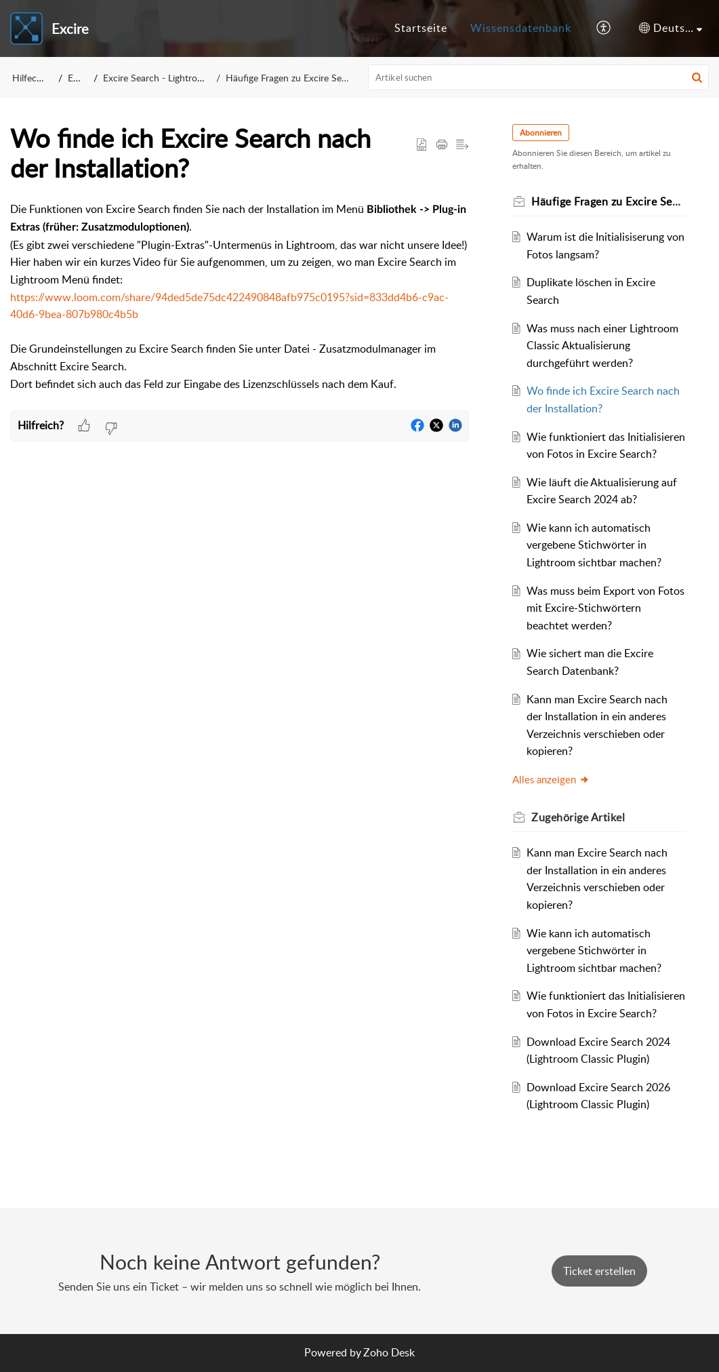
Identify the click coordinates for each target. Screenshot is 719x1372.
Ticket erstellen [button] (599, 1270)
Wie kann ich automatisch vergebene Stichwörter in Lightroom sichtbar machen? (594, 545)
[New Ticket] (599, 1270)
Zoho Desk (389, 1352)
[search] (538, 77)
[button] (604, 28)
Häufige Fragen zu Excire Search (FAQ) (306, 77)
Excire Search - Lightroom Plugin (171, 77)
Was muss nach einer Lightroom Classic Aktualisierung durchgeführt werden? (602, 345)
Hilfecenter (35, 77)
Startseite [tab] (420, 27)
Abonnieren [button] (541, 132)
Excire (80, 77)
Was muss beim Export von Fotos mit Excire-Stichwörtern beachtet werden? (605, 608)
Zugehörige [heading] (578, 817)
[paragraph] (239, 305)
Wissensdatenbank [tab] (520, 27)
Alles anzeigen (551, 779)
